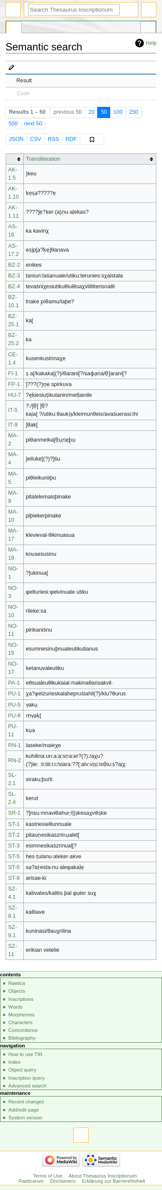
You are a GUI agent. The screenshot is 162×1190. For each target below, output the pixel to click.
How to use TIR (25, 1054)
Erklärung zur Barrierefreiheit (113, 1181)
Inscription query (26, 1078)
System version (25, 1117)
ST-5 (14, 857)
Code (23, 93)
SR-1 (14, 813)
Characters (20, 1022)
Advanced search (27, 1085)
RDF (71, 139)
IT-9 (13, 425)
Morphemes (21, 1014)
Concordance (23, 1030)
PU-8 (14, 716)
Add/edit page (23, 1109)
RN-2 (14, 760)
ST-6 (14, 867)
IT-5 (13, 410)
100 (118, 112)
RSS (53, 139)
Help (151, 43)
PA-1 (14, 683)
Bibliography (21, 1037)
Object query (22, 1069)
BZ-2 (14, 265)
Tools (148, 28)
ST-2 (14, 835)
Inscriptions (20, 999)
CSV (35, 139)
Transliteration (43, 159)
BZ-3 (14, 276)
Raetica (16, 983)
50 (104, 112)
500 (13, 124)
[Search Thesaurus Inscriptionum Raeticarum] (74, 10)
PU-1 (14, 694)
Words (15, 1006)
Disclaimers (63, 1181)
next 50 (33, 124)
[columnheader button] (14, 159)
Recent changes (26, 1101)
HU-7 (14, 395)
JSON (16, 139)
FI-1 (13, 374)
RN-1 (14, 745)
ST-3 (14, 846)
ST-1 (14, 824)
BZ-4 (14, 286)
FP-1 (14, 384)
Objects (16, 991)
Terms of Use (47, 1175)
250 (133, 112)
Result (24, 81)
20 (91, 112)
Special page (13, 28)
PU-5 (14, 705)
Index (14, 1062)
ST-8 (14, 878)
